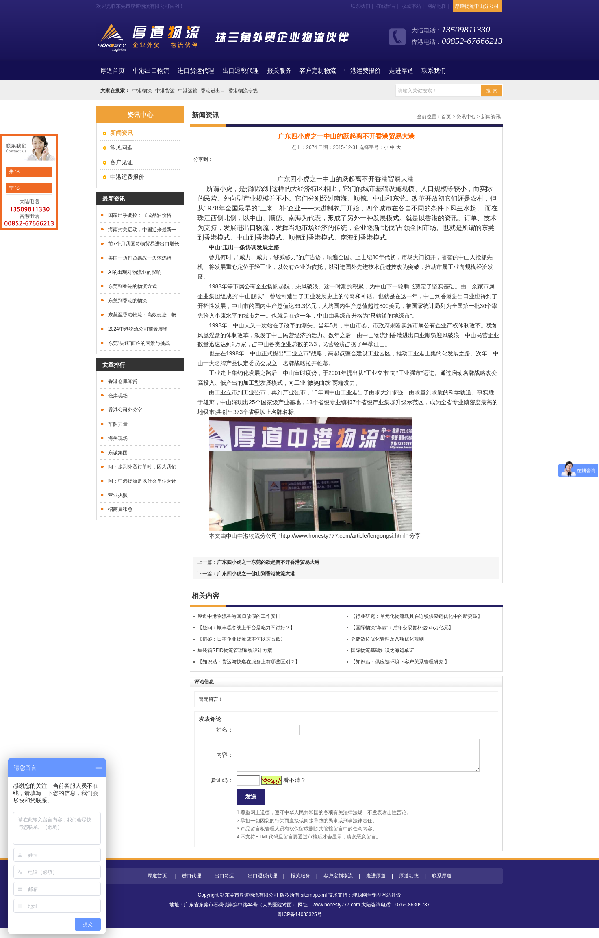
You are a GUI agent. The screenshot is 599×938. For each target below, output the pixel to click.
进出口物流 (253, 227)
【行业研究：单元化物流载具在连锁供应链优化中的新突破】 (416, 616)
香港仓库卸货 (122, 381)
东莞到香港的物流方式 (132, 286)
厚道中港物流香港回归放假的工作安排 (238, 616)
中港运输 (187, 90)
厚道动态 (409, 886)
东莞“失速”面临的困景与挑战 (139, 343)
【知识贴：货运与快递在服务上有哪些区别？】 (248, 662)
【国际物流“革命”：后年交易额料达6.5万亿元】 (402, 627)
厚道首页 (157, 886)
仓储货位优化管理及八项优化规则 (387, 639)
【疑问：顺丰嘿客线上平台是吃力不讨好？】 (246, 627)
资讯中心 (466, 116)
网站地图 (437, 6)
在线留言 (386, 6)
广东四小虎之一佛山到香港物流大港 (256, 573)
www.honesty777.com (336, 915)
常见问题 (121, 147)
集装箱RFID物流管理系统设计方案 (234, 650)
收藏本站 (411, 6)
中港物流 (142, 90)
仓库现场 (118, 396)
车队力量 (118, 424)
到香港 (393, 335)
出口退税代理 (240, 70)
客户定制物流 (318, 70)
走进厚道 (401, 70)
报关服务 (279, 70)
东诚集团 (118, 452)
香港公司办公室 (125, 410)
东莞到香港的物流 (127, 300)
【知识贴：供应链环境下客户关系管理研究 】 (400, 662)
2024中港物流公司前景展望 (138, 329)
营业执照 (118, 495)
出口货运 (224, 886)
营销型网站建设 (384, 905)
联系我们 (360, 6)
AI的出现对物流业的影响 (134, 272)
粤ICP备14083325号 (299, 924)
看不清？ (281, 788)
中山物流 (373, 335)
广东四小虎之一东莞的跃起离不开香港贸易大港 (268, 562)
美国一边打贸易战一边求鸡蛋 (139, 258)
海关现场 (118, 438)
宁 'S (14, 188)
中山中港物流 (243, 536)
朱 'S (14, 172)
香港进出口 (213, 90)
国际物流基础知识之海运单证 (382, 650)
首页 (112, 70)
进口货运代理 (196, 70)
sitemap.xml (314, 905)
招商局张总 (120, 509)
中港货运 (165, 90)
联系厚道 (441, 886)
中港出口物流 (151, 70)
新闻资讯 (491, 116)
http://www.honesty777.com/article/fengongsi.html (343, 536)
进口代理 (191, 886)
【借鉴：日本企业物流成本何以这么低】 (241, 639)
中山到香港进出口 (446, 296)
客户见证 (121, 162)
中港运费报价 (362, 70)
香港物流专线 (243, 90)
